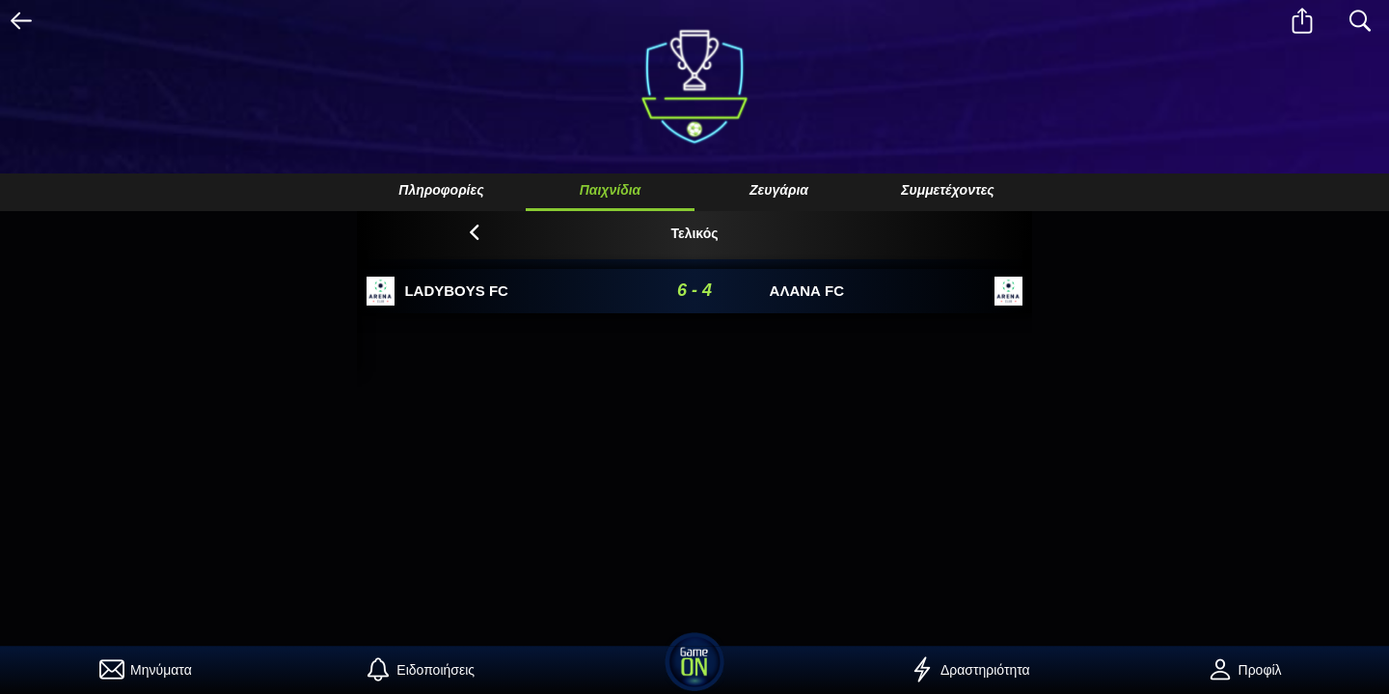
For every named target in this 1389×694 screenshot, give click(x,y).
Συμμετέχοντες (947, 190)
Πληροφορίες (440, 190)
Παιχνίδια (610, 190)
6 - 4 (694, 290)
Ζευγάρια (778, 190)
